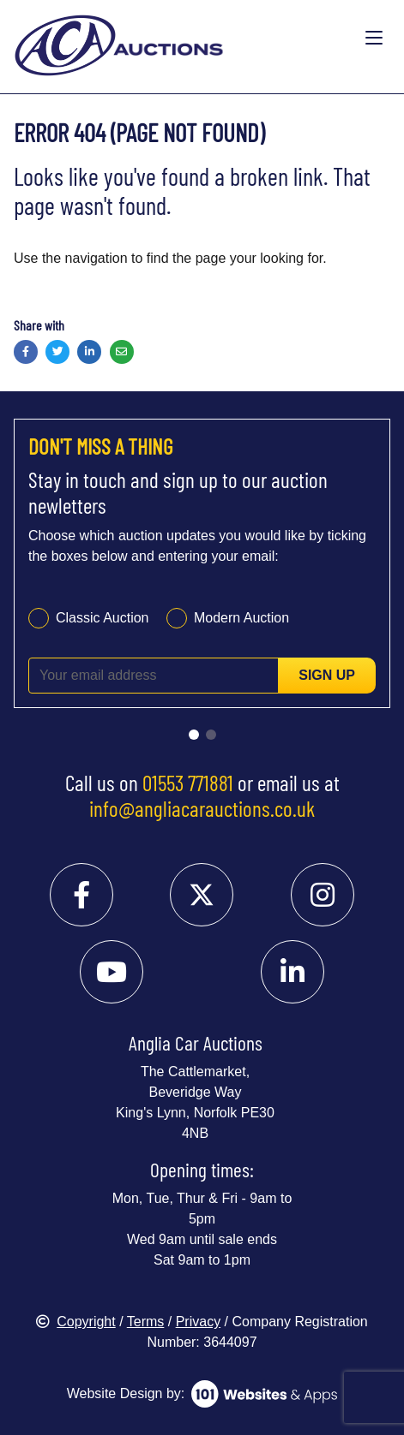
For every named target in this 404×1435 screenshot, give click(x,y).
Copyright (75, 1321)
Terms (146, 1321)
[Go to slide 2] (211, 734)
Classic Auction (102, 617)
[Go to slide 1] (194, 734)
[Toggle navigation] (374, 38)
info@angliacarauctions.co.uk (202, 808)
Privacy (198, 1321)
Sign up (326, 675)
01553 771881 (187, 782)
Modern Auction (241, 617)
